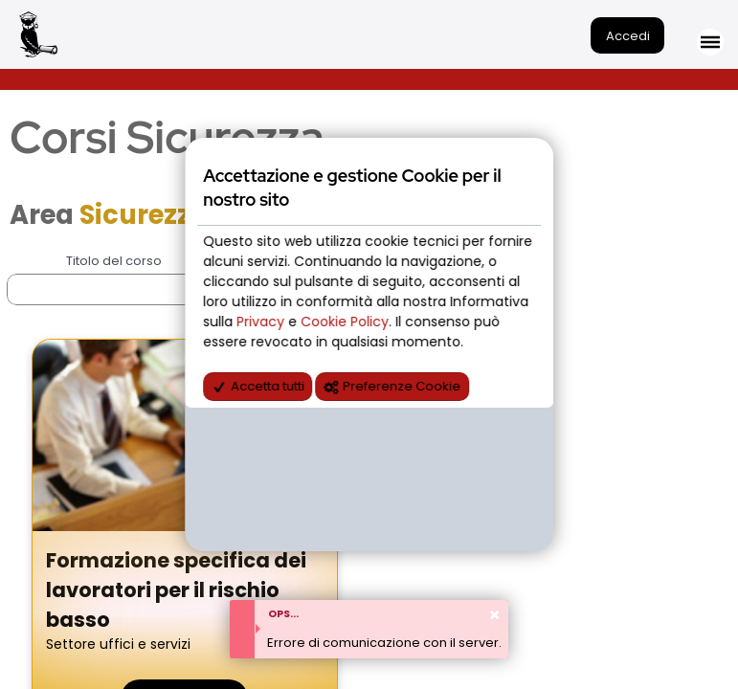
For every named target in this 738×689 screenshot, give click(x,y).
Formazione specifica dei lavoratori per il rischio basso (176, 589)
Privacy (262, 321)
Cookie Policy (345, 321)
